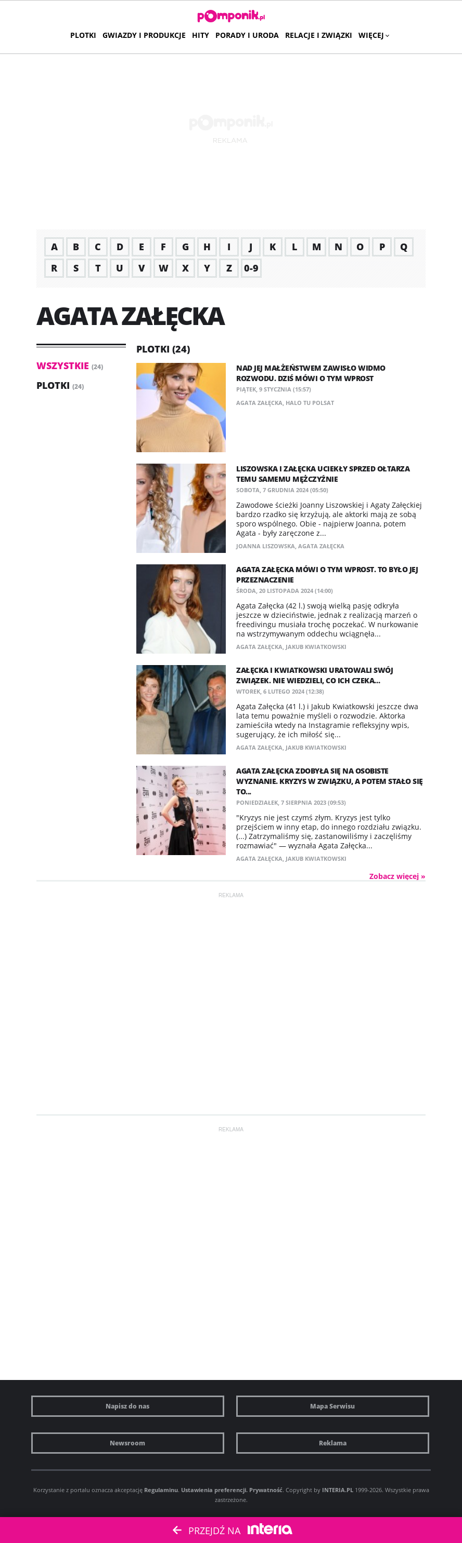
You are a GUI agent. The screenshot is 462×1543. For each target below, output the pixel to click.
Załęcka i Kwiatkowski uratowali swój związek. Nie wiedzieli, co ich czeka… (314, 675)
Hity (200, 35)
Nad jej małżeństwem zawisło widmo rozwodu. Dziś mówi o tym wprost (311, 373)
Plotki (83, 35)
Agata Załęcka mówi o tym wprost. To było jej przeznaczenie (327, 574)
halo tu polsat (310, 403)
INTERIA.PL (337, 1490)
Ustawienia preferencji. (214, 1490)
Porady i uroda (247, 35)
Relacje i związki (318, 35)
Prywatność (266, 1490)
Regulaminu (161, 1490)
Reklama (332, 1443)
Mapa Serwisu (332, 1406)
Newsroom (127, 1443)
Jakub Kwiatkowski (316, 647)
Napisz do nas (127, 1406)
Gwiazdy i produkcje (144, 35)
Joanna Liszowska (265, 546)
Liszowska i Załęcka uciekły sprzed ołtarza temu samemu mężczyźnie (322, 474)
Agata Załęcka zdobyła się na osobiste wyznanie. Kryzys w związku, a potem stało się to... (329, 781)
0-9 (251, 268)
